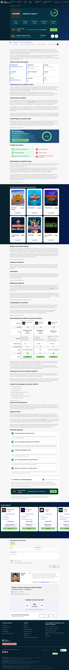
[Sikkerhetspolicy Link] (12, 631)
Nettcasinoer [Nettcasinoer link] (20, 2)
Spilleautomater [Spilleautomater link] (13, 2)
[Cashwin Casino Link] (15, 13)
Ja (43, 615)
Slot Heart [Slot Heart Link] (47, 509)
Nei (53, 615)
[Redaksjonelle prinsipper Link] (34, 629)
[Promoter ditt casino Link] (34, 631)
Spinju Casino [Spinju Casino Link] (29, 509)
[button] (65, 2)
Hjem (11, 5)
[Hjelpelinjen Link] (49, 650)
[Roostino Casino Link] (4, 510)
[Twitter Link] (2, 652)
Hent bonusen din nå (20, 140)
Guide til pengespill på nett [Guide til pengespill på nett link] (47, 2)
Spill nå (53, 29)
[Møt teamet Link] (34, 625)
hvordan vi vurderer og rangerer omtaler (19, 498)
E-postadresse (37, 547)
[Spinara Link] (61, 510)
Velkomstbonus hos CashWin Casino (28, 44)
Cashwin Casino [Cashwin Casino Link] (20, 28)
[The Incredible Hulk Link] (51, 225)
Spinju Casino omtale (29, 514)
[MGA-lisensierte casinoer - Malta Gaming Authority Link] (55, 623)
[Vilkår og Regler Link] (12, 623)
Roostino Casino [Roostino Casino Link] (10, 509)
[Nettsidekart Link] (55, 636)
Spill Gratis (17, 212)
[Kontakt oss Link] (34, 627)
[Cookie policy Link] (12, 625)
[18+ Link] (44, 650)
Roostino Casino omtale (10, 514)
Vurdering (12, 543)
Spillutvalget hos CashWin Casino (54, 44)
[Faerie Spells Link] (34, 225)
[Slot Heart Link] (42, 510)
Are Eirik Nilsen (15, 42)
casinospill (43, 419)
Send (54, 566)
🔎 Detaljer (16, 44)
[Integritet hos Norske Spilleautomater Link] (34, 637)
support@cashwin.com (16, 79)
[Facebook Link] (5, 652)
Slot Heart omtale (48, 514)
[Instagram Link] (7, 652)
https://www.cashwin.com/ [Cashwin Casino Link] (17, 66)
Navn (11, 547)
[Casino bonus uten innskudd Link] (55, 630)
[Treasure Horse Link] (51, 198)
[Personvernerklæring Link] (12, 627)
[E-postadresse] (47, 549)
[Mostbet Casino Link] (53, 331)
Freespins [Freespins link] (25, 2)
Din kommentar (13, 552)
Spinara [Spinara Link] (65, 509)
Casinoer (13, 5)
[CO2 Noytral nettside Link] (63, 650)
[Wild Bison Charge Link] (17, 198)
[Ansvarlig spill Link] (12, 629)
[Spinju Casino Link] (23, 510)
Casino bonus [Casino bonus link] (30, 2)
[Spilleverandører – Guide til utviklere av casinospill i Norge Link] (55, 633)
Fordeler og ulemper (42, 44)
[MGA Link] (57, 650)
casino (34, 49)
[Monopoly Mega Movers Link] (17, 225)
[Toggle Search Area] (67, 2)
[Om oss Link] (34, 623)
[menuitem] (13, 2)
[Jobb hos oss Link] (34, 635)
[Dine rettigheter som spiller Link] (12, 633)
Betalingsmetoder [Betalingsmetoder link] (38, 2)
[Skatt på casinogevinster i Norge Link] (55, 628)
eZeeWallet (51, 288)
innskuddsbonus (32, 101)
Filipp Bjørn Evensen (28, 42)
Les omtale (40, 323)
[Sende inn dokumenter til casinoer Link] (55, 626)
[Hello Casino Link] (40, 332)
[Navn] (22, 549)
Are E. (47, 479)
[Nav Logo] (5, 2)
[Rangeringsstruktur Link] (34, 633)
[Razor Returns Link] (34, 198)
